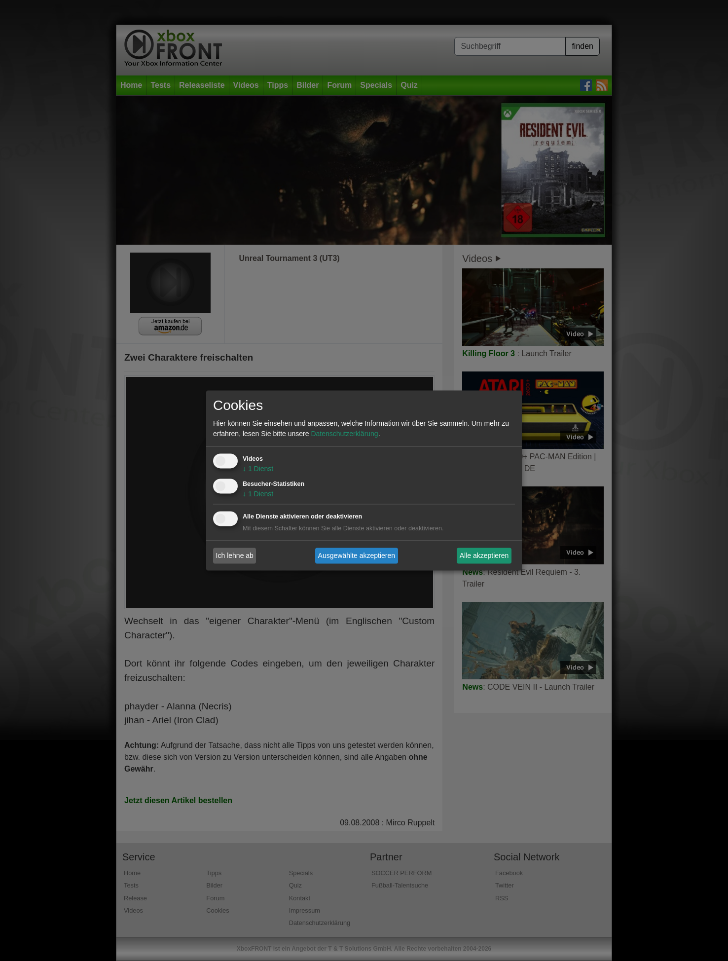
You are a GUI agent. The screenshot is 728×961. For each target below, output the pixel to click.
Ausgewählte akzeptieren (356, 555)
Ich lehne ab (235, 555)
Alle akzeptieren (484, 555)
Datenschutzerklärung (344, 434)
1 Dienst (258, 469)
